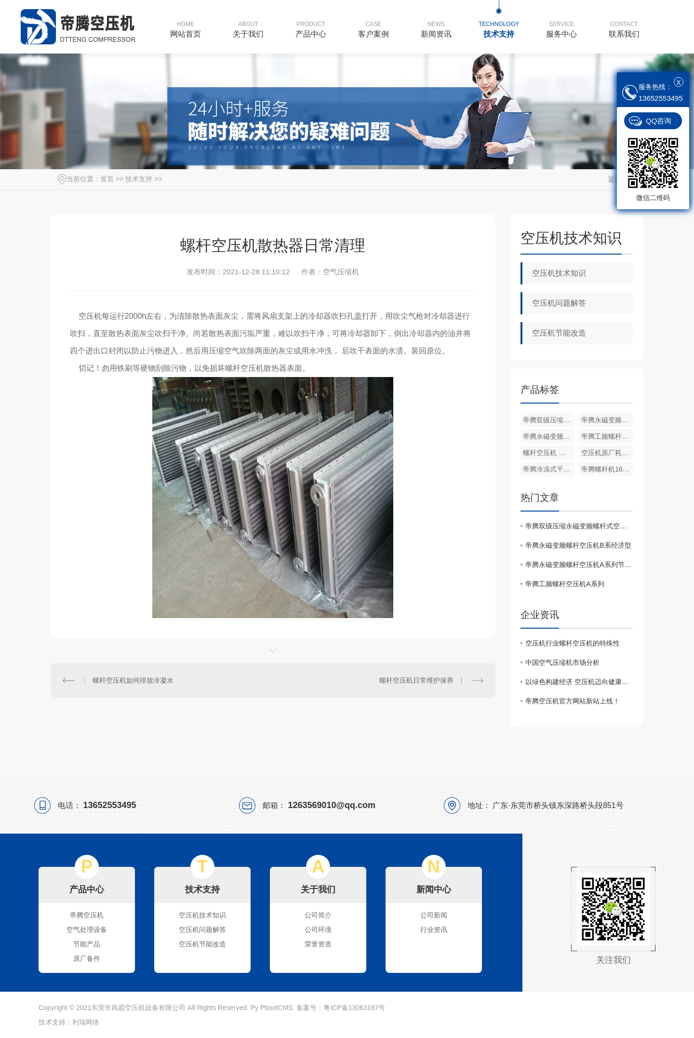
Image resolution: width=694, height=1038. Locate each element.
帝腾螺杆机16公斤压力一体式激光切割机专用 (607, 469)
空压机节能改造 (559, 333)
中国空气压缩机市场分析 (562, 662)
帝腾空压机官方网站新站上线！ (572, 701)
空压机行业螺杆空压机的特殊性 (572, 643)
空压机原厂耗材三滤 (607, 453)
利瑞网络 (85, 1022)
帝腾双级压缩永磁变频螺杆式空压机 (548, 420)
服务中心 (561, 29)
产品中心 (311, 29)
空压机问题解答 (559, 303)
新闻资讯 (436, 29)
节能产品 (86, 944)
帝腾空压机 (87, 915)
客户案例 (373, 29)
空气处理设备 (87, 929)
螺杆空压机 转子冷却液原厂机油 (548, 453)
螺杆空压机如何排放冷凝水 (133, 680)
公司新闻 (433, 915)
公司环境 (318, 929)
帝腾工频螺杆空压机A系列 (607, 436)
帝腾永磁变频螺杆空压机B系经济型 (607, 420)
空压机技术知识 (187, 179)
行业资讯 (433, 929)
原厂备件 (86, 958)
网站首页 (185, 29)
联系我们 (624, 29)
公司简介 (318, 915)
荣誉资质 (318, 944)
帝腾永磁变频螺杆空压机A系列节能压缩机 (548, 436)
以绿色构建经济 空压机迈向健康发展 (579, 682)
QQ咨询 (658, 121)
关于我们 (248, 29)
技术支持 (498, 29)
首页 (107, 179)
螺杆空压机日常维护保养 (416, 680)
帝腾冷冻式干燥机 (548, 469)
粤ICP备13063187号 (354, 1007)
